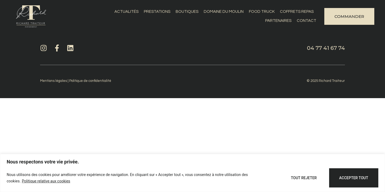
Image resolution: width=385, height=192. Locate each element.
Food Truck (262, 12)
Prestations (157, 12)
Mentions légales (53, 81)
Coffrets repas (297, 12)
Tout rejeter (304, 178)
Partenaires (278, 21)
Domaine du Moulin (224, 12)
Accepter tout (353, 178)
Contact (306, 21)
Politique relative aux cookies (46, 181)
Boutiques (187, 12)
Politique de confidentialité (90, 81)
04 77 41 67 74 (326, 48)
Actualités (126, 12)
